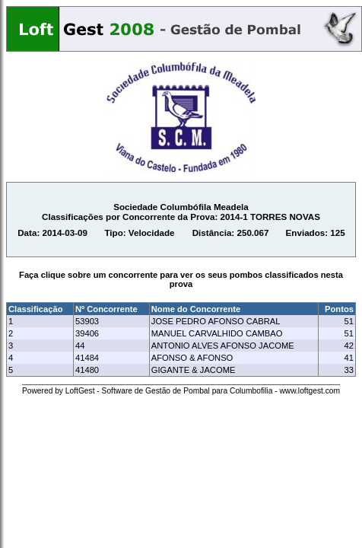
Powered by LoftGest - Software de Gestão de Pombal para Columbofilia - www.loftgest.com (181, 391)
